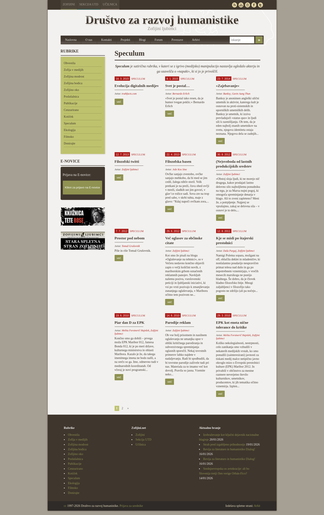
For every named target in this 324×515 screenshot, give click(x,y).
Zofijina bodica (73, 83)
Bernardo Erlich (181, 93)
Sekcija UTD (88, 4)
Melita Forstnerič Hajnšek (135, 330)
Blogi (142, 39)
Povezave (177, 39)
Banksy (227, 93)
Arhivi (196, 39)
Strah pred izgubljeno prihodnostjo (224, 444)
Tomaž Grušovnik (131, 246)
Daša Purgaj (229, 250)
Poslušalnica (71, 96)
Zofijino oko (71, 90)
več (119, 101)
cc (65, 505)
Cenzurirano (71, 110)
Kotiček (68, 116)
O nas (88, 39)
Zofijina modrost (74, 76)
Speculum (70, 123)
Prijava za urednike (131, 505)
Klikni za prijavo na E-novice (82, 187)
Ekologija (70, 130)
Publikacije (70, 103)
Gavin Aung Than (241, 93)
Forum (159, 39)
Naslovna (71, 39)
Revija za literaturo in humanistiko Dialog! (229, 449)
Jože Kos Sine (179, 169)
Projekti (125, 39)
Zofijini (69, 4)
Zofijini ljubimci (130, 169)
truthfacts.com (129, 93)
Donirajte (69, 143)
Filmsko (69, 136)
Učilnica (110, 4)
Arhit (257, 505)
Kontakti (106, 39)
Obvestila (70, 63)
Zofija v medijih (74, 69)
